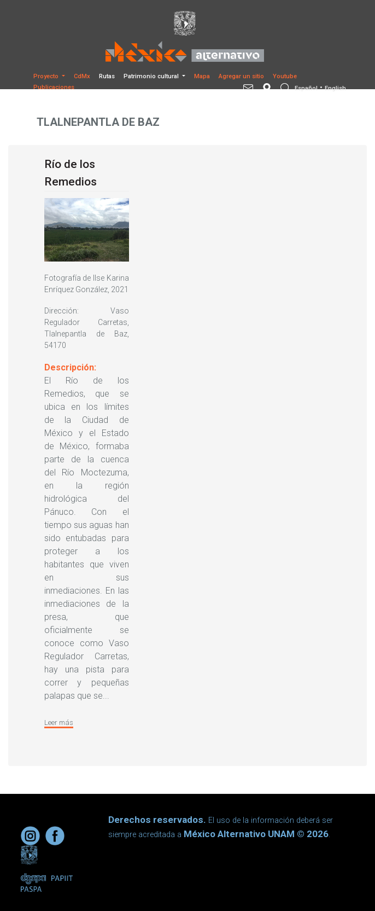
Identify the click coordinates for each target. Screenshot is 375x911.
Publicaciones (53, 87)
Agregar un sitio (241, 76)
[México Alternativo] (187, 51)
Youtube (285, 76)
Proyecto (46, 76)
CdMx (82, 76)
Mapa (202, 76)
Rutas (107, 76)
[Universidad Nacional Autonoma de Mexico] (187, 23)
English (335, 88)
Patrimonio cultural (152, 76)
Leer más (58, 722)
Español (306, 88)
